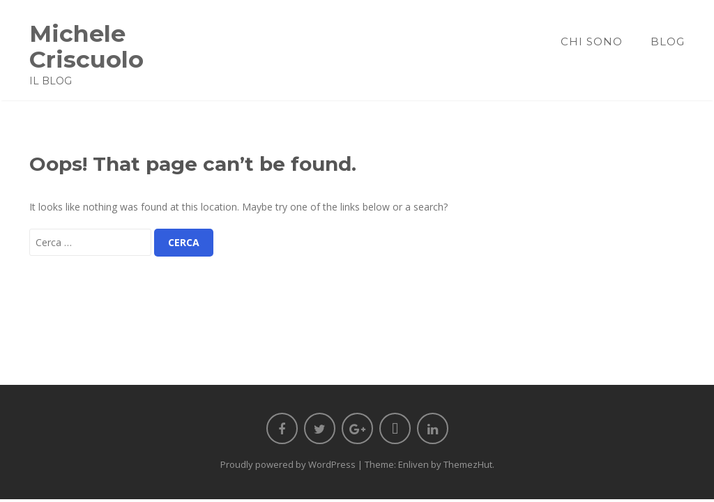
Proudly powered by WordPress (288, 464)
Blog (668, 41)
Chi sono (592, 41)
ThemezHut (467, 464)
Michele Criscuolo (86, 46)
